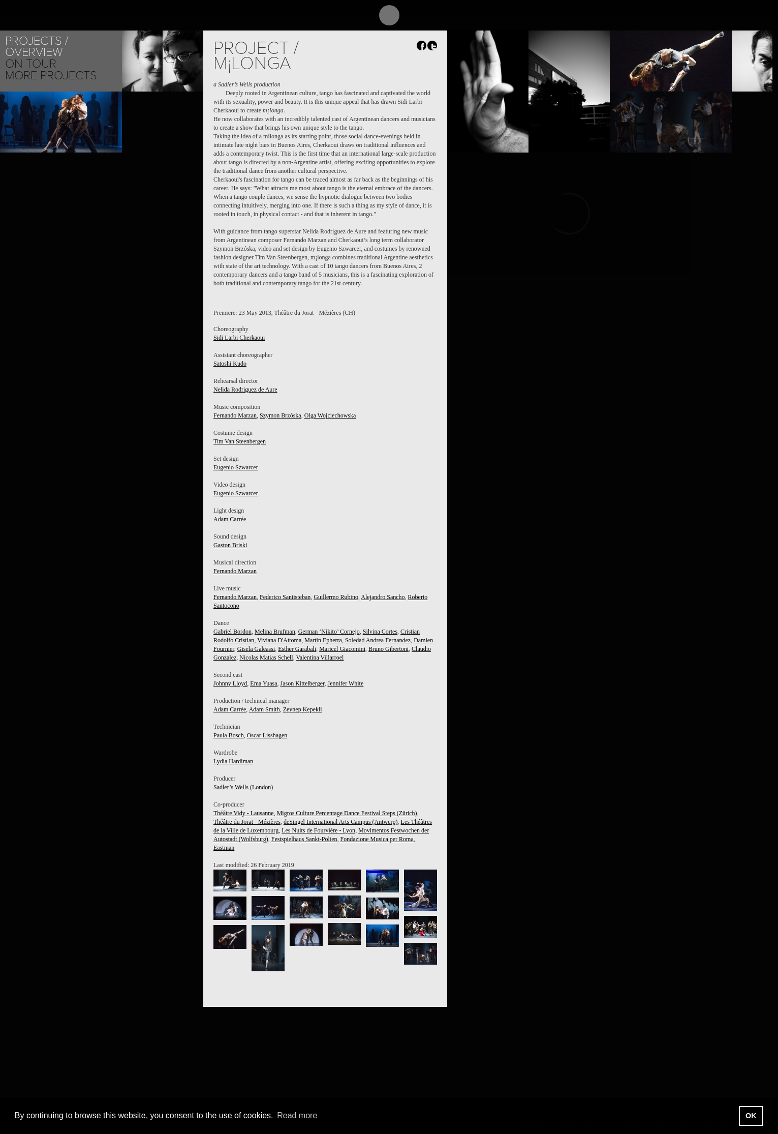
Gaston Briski (230, 545)
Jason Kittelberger (303, 683)
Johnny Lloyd (230, 683)
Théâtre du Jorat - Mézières (247, 821)
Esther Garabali (297, 648)
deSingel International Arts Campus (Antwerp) (341, 821)
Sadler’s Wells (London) (243, 787)
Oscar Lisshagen (267, 735)
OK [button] (751, 1116)
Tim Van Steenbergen (239, 441)
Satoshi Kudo (229, 363)
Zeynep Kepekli (302, 709)
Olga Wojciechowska (330, 415)
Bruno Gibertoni (388, 648)
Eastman (223, 847)
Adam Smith (264, 709)
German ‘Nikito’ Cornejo (329, 631)
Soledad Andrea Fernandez (378, 640)
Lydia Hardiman (233, 761)
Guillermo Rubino (336, 597)
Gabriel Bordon (232, 631)
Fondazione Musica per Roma (376, 839)
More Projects (51, 75)
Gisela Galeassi (256, 648)
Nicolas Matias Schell (266, 657)
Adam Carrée (229, 519)
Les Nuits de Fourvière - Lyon (318, 830)
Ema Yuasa (263, 683)
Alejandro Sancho (382, 597)
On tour (30, 63)
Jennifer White (346, 683)
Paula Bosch (228, 735)
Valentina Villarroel (320, 657)
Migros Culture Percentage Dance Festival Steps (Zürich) (347, 813)
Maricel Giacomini (342, 648)
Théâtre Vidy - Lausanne (243, 813)
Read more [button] (297, 1115)
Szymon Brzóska (280, 415)
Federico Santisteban (285, 597)
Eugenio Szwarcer (235, 467)
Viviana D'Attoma (279, 640)
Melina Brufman (275, 631)
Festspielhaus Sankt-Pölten (304, 839)
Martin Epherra (323, 640)
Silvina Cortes (380, 631)
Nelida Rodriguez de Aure (245, 389)
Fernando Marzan (235, 415)
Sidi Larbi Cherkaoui (239, 337)
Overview (34, 52)
